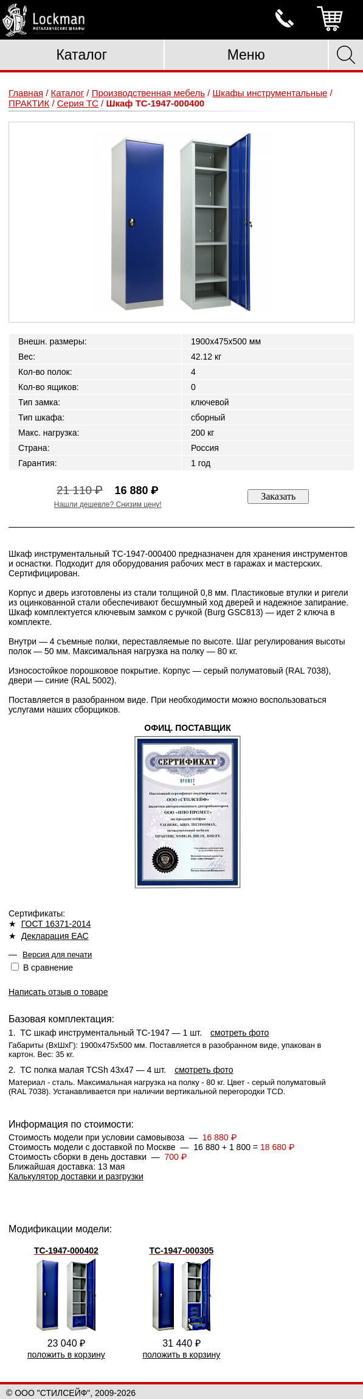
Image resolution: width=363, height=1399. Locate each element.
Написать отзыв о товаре (58, 992)
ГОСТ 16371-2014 (56, 924)
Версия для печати (57, 954)
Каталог (81, 55)
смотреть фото (239, 1033)
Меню (246, 55)
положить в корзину (66, 1354)
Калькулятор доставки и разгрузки (76, 1176)
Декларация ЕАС (55, 936)
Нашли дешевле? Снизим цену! (108, 504)
